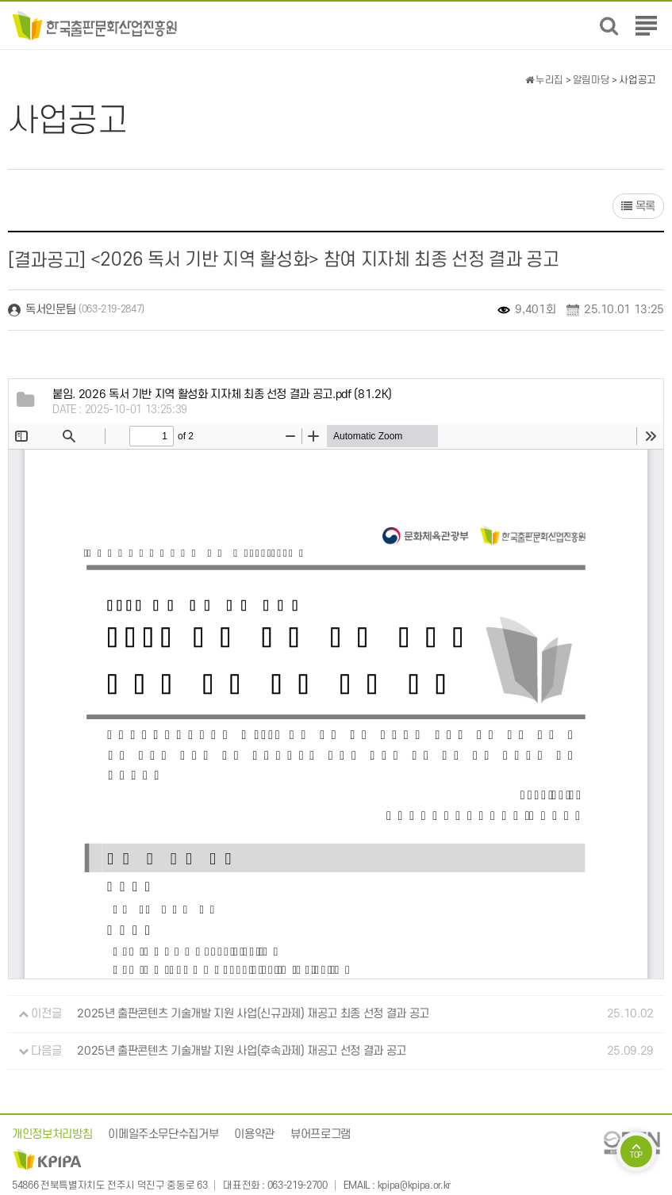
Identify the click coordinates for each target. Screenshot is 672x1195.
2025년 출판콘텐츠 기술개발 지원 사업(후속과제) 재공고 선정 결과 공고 (241, 1051)
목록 (638, 206)
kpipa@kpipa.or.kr (414, 1185)
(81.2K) (222, 394)
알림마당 (591, 80)
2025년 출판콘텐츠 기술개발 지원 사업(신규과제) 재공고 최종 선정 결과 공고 (253, 1014)
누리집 (544, 80)
